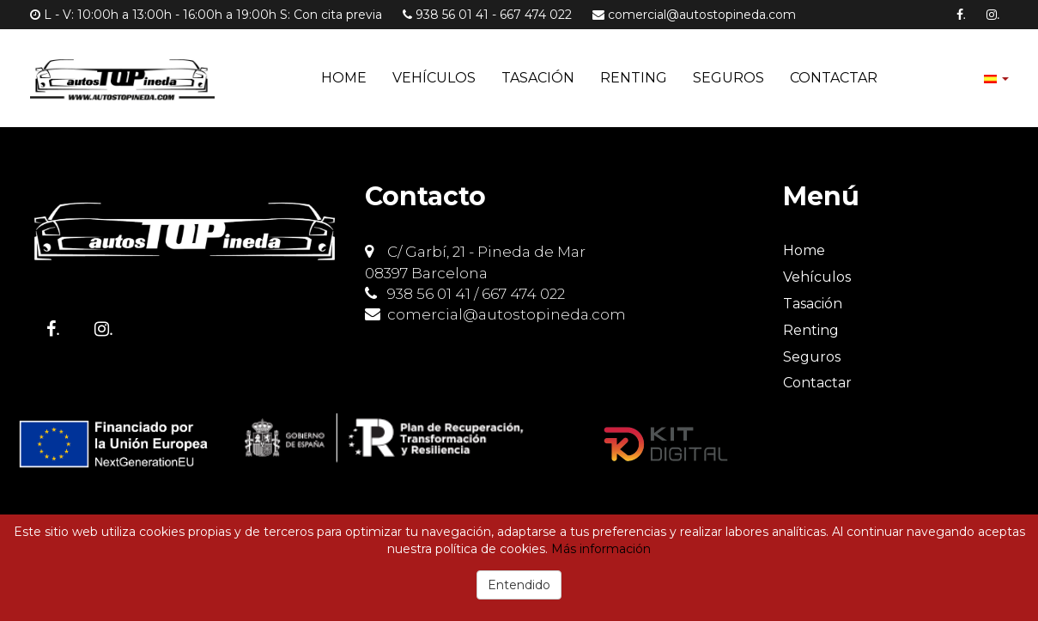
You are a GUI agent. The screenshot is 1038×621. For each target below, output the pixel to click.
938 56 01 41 (452, 14)
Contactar (833, 78)
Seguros (728, 78)
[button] (996, 78)
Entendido (519, 585)
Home (344, 78)
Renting (633, 78)
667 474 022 (536, 14)
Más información (601, 549)
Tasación (537, 78)
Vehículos (434, 78)
